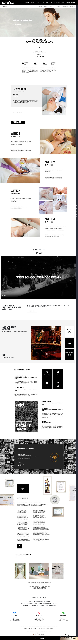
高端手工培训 (72, 6)
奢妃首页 (27, 2)
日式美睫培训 (65, 6)
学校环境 (38, 628)
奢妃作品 (42, 2)
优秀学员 (53, 2)
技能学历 (63, 2)
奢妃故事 (68, 2)
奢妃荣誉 (43, 628)
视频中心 (58, 2)
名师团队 (47, 2)
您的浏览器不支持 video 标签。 (39, 277)
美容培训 (45, 6)
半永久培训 (58, 6)
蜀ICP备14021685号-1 (39, 633)
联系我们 (73, 2)
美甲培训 (51, 6)
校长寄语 (47, 628)
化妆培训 (40, 6)
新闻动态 (30, 628)
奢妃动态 (37, 2)
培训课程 (32, 2)
